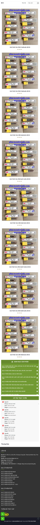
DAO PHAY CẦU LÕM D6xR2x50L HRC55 (20, 135)
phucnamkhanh (8, 462)
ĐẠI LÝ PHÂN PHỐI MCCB (7, 497)
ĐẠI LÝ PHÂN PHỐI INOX (6, 480)
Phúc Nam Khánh (32, 521)
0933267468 (10, 460)
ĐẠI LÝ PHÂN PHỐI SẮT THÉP (8, 479)
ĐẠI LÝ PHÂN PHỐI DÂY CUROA (8, 494)
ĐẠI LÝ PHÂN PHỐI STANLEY (8, 503)
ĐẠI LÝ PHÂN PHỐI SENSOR (7, 499)
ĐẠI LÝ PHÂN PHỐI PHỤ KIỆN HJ (8, 505)
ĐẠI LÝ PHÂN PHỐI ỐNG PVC (8, 482)
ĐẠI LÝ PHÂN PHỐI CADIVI (7, 496)
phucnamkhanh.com (17, 521)
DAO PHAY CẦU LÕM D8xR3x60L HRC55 (20, 354)
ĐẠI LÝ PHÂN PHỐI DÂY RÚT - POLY (9, 484)
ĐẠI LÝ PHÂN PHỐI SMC (6, 501)
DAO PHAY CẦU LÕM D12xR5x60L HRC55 (20, 47)
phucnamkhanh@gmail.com (11, 458)
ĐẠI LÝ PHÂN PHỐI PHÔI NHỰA (8, 471)
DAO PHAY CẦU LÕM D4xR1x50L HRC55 (20, 223)
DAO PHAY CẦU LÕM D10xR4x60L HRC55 (20, 91)
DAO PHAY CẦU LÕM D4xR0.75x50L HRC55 (20, 267)
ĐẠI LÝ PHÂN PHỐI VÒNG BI (7, 492)
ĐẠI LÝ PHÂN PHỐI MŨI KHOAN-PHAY (10, 477)
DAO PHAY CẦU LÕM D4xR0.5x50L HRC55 (20, 310)
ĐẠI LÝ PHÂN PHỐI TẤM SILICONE (9, 475)
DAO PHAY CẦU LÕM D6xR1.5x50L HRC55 (20, 179)
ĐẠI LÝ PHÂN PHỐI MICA (7, 473)
